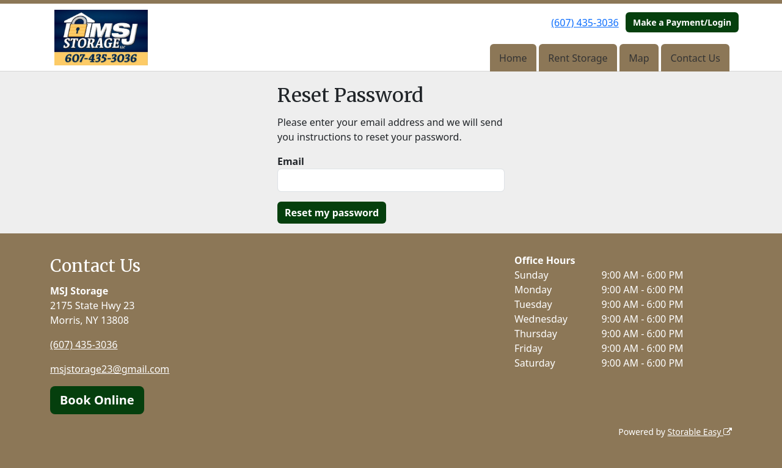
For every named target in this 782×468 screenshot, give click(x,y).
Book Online (97, 400)
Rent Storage (577, 58)
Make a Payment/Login (682, 22)
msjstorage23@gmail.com (109, 369)
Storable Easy (700, 431)
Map (639, 58)
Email (290, 161)
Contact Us (695, 58)
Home (513, 58)
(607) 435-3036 (584, 22)
